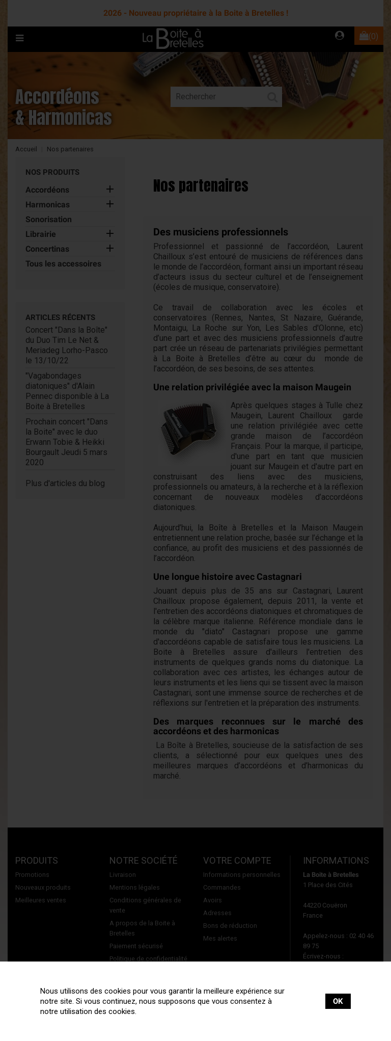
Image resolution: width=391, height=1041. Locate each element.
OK (338, 1001)
